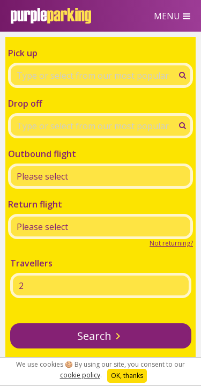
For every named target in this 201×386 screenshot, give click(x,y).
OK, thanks (127, 375)
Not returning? (171, 243)
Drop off (25, 103)
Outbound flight (42, 154)
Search (94, 336)
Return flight (35, 204)
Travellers (31, 263)
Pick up (23, 53)
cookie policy (80, 375)
